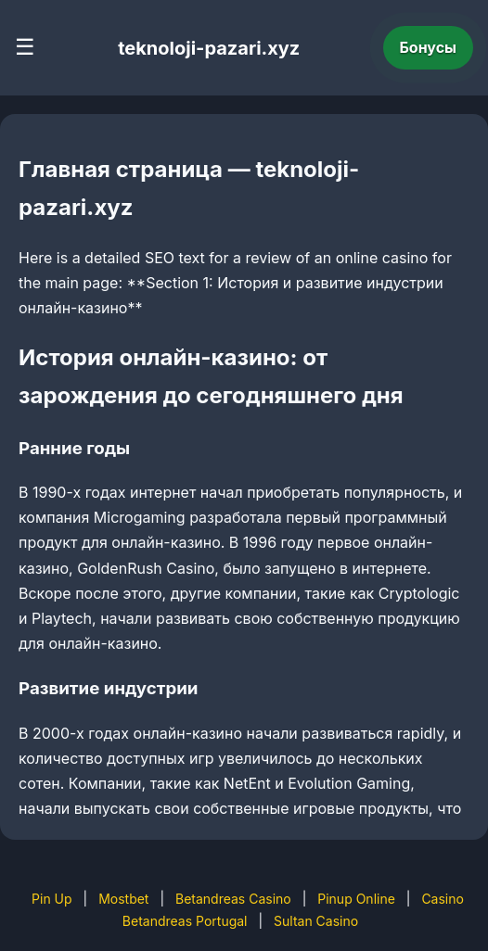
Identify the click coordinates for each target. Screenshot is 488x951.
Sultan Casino (316, 921)
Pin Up (52, 899)
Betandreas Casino (233, 899)
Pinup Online (356, 899)
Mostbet (123, 899)
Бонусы (428, 47)
